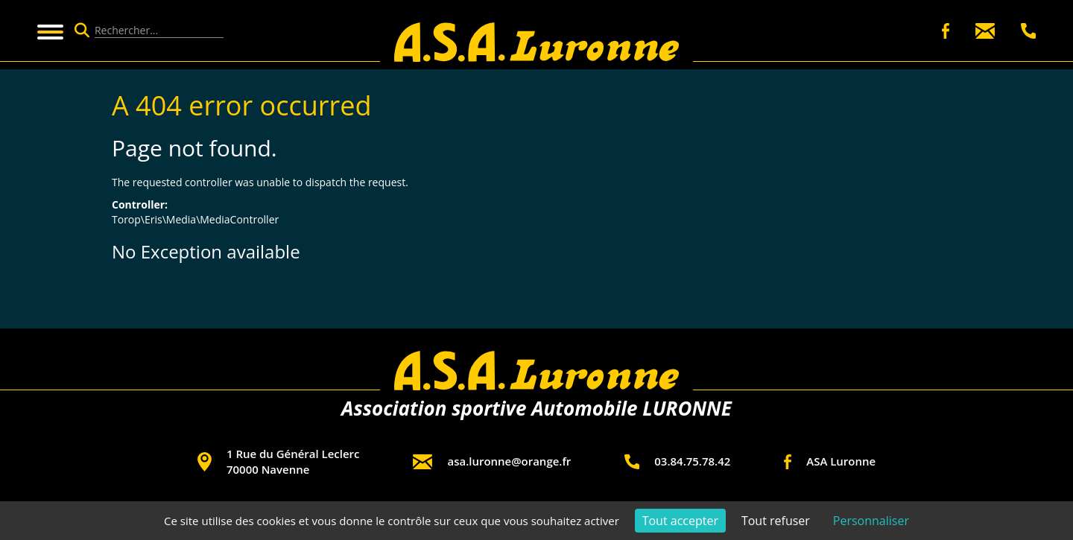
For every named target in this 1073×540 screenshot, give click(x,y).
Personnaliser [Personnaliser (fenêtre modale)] (871, 520)
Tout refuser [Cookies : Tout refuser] (775, 520)
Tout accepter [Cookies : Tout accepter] (680, 520)
